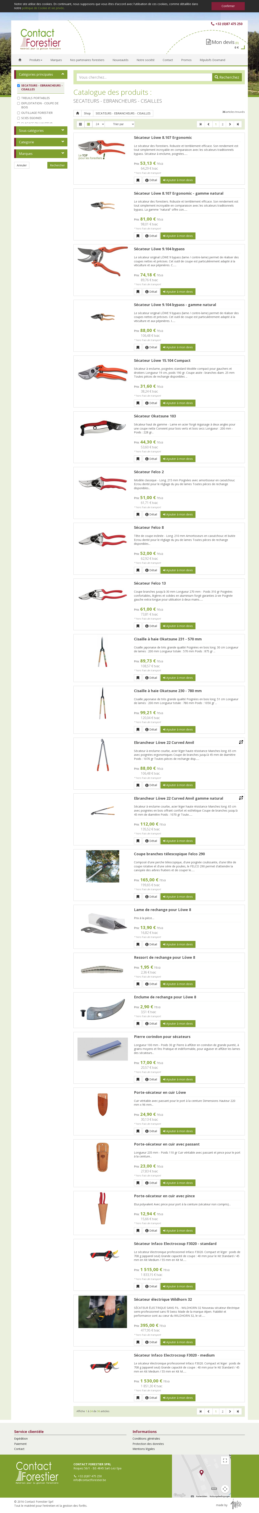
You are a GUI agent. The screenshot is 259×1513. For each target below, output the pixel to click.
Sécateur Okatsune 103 (155, 416)
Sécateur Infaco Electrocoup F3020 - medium (174, 1355)
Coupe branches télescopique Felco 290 (169, 853)
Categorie (26, 142)
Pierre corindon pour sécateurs (162, 1036)
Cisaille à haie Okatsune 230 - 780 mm (168, 690)
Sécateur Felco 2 (149, 471)
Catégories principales (36, 74)
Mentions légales (144, 1449)
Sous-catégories (31, 130)
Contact (19, 1449)
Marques (26, 153)
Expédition (21, 1438)
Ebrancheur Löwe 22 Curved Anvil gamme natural (178, 798)
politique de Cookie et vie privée (43, 8)
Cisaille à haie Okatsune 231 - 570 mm (168, 639)
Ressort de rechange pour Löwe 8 (164, 957)
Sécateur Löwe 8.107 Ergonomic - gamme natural (178, 193)
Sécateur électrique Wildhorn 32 (163, 1299)
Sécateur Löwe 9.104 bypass (159, 248)
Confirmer (228, 6)
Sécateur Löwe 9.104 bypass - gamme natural (175, 304)
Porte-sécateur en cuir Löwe (160, 1092)
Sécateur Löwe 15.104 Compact (162, 360)
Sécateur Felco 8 (149, 527)
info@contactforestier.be (89, 1480)
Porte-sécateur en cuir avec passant (167, 1144)
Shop (87, 113)
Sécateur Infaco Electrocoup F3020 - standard (175, 1243)
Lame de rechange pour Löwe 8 (162, 909)
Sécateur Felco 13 (150, 583)
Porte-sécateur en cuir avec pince (164, 1195)
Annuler (22, 165)
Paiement (20, 1444)
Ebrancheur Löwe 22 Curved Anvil (164, 742)
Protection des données (148, 1444)
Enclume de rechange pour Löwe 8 (165, 997)
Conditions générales (146, 1438)
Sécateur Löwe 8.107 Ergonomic (163, 137)
